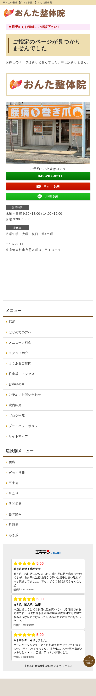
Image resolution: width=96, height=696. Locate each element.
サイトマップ (18, 436)
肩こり (13, 493)
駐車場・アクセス (22, 374)
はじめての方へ (20, 332)
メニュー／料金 (20, 342)
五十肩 (13, 483)
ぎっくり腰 (17, 472)
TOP (12, 321)
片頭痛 (13, 524)
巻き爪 (13, 535)
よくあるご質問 (20, 363)
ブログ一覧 (17, 415)
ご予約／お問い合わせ (25, 394)
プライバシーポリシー (25, 426)
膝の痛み (15, 514)
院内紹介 (17, 405)
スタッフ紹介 (18, 353)
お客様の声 (17, 384)
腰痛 (12, 462)
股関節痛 (15, 503)
